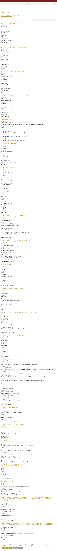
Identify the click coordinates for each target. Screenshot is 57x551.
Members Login (49, 4)
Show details (26, 548)
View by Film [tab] (16, 15)
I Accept (5, 548)
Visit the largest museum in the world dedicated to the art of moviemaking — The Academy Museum (28, 1)
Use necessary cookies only (16, 548)
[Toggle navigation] (1, 4)
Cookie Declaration (44, 545)
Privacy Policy (47, 544)
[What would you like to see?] (55, 4)
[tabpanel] (28, 282)
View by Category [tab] (6, 15)
